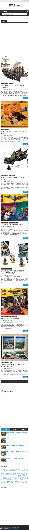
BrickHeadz (3, 482)
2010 (2, 469)
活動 (5, 474)
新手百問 (24, 478)
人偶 (4, 470)
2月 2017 (3, 21)
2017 (1, 83)
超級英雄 (7, 175)
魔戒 (22, 481)
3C (27, 469)
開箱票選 (15, 478)
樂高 (11, 83)
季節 (18, 471)
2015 (8, 469)
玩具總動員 (10, 473)
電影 (9, 83)
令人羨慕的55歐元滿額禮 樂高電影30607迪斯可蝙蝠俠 (12, 226)
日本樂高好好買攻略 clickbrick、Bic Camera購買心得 (16, 438)
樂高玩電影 (12, 175)
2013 (5, 469)
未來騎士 (26, 470)
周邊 (4, 129)
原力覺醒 (23, 474)
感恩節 (20, 478)
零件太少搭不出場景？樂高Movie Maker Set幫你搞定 (11, 319)
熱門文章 (5, 429)
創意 (19, 477)
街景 (27, 477)
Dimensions (9, 482)
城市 (6, 362)
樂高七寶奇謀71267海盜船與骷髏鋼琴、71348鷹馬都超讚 (12, 272)
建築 (18, 473)
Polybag (16, 222)
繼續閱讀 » (26, 98)
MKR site (15, 528)
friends (15, 482)
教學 (4, 477)
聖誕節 (10, 479)
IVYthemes (10, 528)
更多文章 (14, 381)
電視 (19, 479)
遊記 (15, 479)
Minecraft (24, 482)
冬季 (22, 470)
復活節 (23, 477)
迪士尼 (12, 474)
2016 (13, 469)
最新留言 (14, 429)
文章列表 (23, 429)
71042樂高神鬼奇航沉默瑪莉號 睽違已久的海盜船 (13, 86)
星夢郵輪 (22, 473)
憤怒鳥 (4, 481)
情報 (7, 83)
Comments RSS (26, 529)
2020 (24, 469)
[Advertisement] (14, 38)
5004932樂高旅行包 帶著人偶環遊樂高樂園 (13, 132)
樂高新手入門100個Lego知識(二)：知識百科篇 (15, 458)
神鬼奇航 (4, 83)
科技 (9, 474)
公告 (15, 470)
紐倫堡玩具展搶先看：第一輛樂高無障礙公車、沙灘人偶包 (13, 365)
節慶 (6, 479)
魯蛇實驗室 (14, 5)
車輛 (4, 362)
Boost (26, 481)
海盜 (27, 474)
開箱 (11, 478)
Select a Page (4, 11)
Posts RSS (20, 529)
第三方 (15, 477)
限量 (18, 474)
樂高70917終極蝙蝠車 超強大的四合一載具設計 (13, 178)
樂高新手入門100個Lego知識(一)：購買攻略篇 (15, 445)
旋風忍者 (9, 477)
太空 (19, 470)
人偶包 (9, 470)
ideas (19, 482)
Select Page (25, 0)
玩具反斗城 (3, 473)
